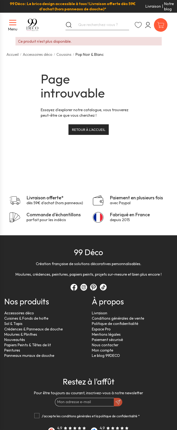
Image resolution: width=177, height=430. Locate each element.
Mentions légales (106, 334)
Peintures (12, 350)
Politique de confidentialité (115, 323)
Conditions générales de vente (118, 318)
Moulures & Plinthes (20, 334)
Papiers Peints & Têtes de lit (27, 344)
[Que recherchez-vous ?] (97, 25)
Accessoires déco (19, 313)
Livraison (153, 6)
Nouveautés (14, 339)
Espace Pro (101, 329)
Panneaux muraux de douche (29, 355)
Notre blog (169, 6)
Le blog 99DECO (106, 355)
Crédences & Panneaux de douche (33, 329)
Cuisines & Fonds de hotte (26, 318)
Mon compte (102, 350)
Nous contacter (105, 344)
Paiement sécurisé (107, 339)
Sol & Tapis (13, 323)
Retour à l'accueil (88, 129)
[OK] (118, 402)
